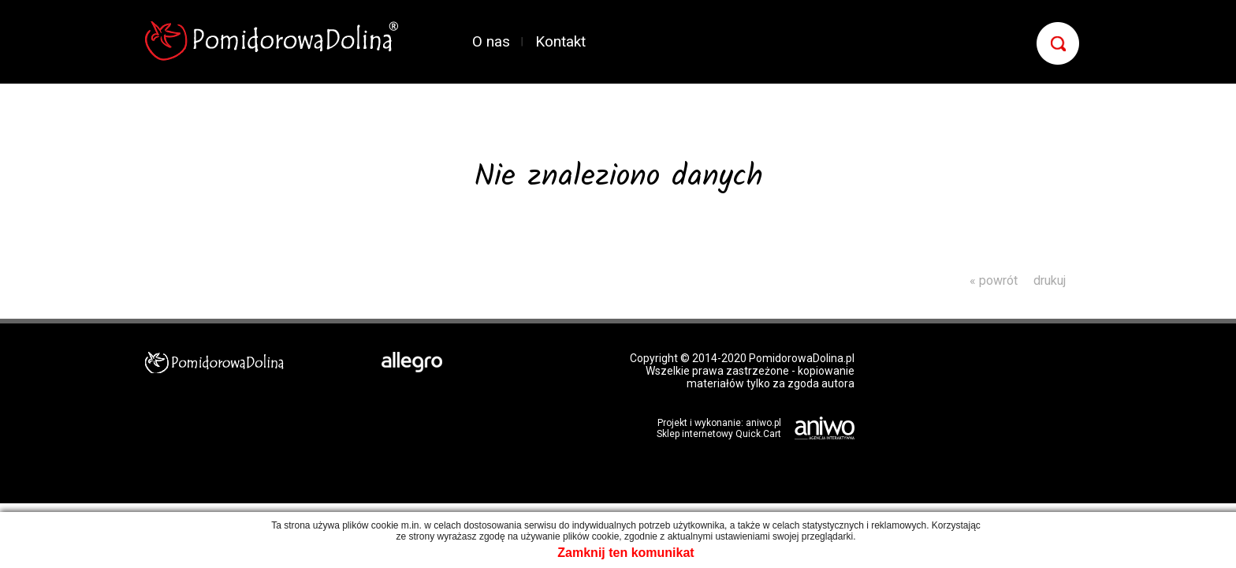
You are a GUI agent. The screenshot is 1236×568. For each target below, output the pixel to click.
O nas (491, 41)
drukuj (1049, 280)
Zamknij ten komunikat (625, 552)
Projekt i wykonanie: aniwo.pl (719, 422)
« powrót (994, 280)
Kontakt (560, 41)
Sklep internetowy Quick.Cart (719, 433)
